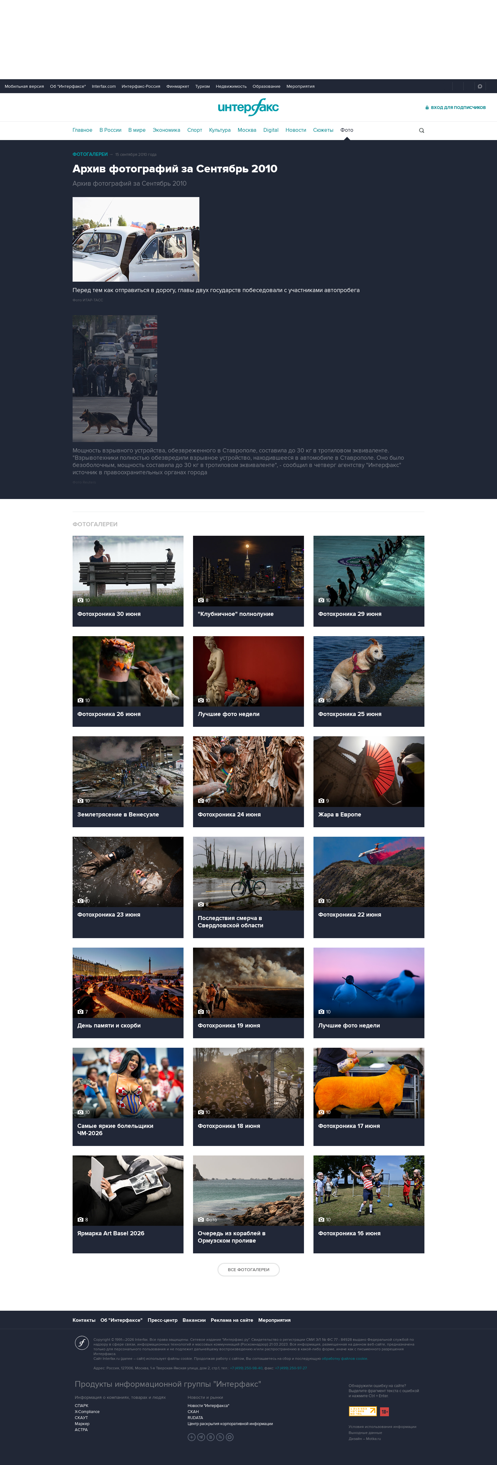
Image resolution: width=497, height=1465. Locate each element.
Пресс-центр (163, 1320)
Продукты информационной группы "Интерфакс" (168, 1384)
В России (110, 130)
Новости (296, 130)
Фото (346, 130)
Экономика (166, 130)
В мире (137, 130)
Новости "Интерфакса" (208, 1405)
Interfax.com (104, 86)
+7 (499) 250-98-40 (246, 1368)
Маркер (82, 1423)
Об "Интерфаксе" (68, 86)
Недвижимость (231, 86)
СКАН (193, 1411)
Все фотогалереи (248, 1269)
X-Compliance (87, 1411)
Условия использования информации (382, 1426)
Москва (247, 130)
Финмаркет (177, 86)
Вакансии (194, 1320)
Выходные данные (365, 1432)
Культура (220, 130)
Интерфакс (248, 107)
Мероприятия (301, 86)
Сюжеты (323, 130)
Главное (83, 130)
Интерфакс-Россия (141, 86)
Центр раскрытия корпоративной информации (230, 1423)
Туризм (202, 86)
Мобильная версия (24, 86)
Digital (271, 130)
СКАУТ (81, 1417)
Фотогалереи (90, 154)
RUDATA (195, 1417)
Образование (267, 86)
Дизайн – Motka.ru (365, 1438)
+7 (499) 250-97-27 (291, 1368)
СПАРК (81, 1405)
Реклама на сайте (232, 1320)
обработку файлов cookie (344, 1358)
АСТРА (81, 1429)
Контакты (84, 1320)
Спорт (194, 130)
